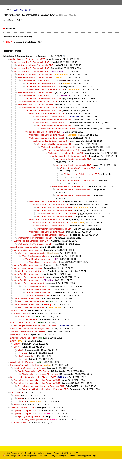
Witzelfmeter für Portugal (21, 362)
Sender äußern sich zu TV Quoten (26, 365)
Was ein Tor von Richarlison (23, 322)
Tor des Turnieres (18, 310)
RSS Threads (23, 456)
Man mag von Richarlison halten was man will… (36, 326)
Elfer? (13, 341)
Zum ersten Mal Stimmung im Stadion (27, 332)
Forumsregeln (91, 456)
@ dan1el (72, 15)
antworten (11, 28)
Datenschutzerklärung (76, 456)
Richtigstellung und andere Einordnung (40, 374)
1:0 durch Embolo (18, 422)
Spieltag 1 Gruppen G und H (20, 56)
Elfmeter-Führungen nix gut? (23, 338)
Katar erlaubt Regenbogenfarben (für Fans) (30, 329)
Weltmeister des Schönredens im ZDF (27, 59)
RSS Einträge (9, 456)
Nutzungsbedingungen (57, 456)
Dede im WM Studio (19, 335)
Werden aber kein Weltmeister (28, 268)
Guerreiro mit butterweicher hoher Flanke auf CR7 (33, 377)
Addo (12, 392)
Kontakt (34, 456)
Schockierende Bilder (39, 295)
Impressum (43, 456)
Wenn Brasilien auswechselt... (24, 247)
